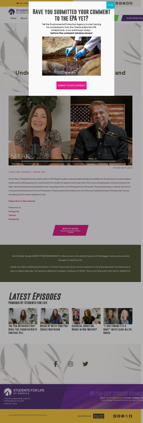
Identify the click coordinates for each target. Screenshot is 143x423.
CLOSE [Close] (110, 5)
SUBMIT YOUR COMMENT (71, 85)
